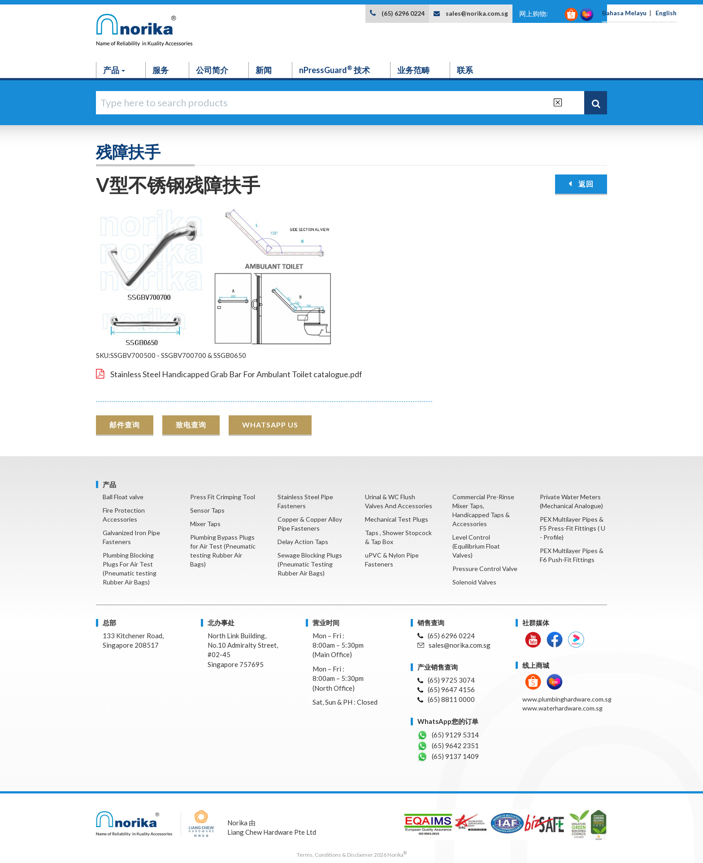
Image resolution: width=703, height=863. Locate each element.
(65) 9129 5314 (448, 735)
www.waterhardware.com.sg (562, 708)
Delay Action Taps (303, 541)
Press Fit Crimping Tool (222, 497)
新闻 (264, 70)
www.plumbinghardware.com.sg (567, 699)
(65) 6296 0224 (403, 13)
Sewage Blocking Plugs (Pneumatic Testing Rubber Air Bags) (310, 564)
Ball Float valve (123, 497)
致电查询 (191, 424)
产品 (114, 70)
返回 (581, 183)
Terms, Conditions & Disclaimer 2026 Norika (352, 854)
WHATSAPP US (270, 424)
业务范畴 (413, 70)
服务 (160, 70)
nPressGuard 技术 (334, 69)
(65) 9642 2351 (448, 746)
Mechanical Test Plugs (396, 519)
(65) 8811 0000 (446, 699)
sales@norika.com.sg (477, 13)
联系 (465, 70)
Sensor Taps (207, 510)
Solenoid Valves (474, 582)
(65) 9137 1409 (448, 756)
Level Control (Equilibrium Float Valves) (476, 546)
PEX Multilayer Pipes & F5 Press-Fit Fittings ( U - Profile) (572, 528)
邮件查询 (124, 424)
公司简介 (212, 70)
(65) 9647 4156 (446, 689)
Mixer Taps (205, 523)
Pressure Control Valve (484, 568)
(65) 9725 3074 (446, 680)
